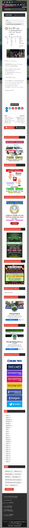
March (7, 437)
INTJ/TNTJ (7, 476)
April (7, 435)
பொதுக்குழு (9, 22)
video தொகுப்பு (13, 485)
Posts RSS (10, 525)
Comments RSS (17, 525)
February (8, 439)
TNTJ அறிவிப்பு (15, 476)
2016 (7, 449)
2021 (7, 415)
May (7, 433)
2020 (7, 417)
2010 (7, 461)
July (7, 429)
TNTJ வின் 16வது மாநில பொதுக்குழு (12, 482)
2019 (7, 443)
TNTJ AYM (19, 524)
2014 (7, 453)
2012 (7, 457)
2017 (7, 447)
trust (6, 485)
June (7, 431)
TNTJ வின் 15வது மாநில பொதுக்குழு (12, 479)
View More (9, 489)
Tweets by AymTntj (8, 292)
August (7, 427)
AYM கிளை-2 (16, 471)
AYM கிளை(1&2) (21, 43)
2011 (7, 459)
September (8, 425)
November (8, 421)
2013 (7, 455)
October (8, 423)
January (8, 441)
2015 (7, 451)
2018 (7, 445)
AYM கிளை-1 (7, 471)
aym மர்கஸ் (17, 474)
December (8, 419)
